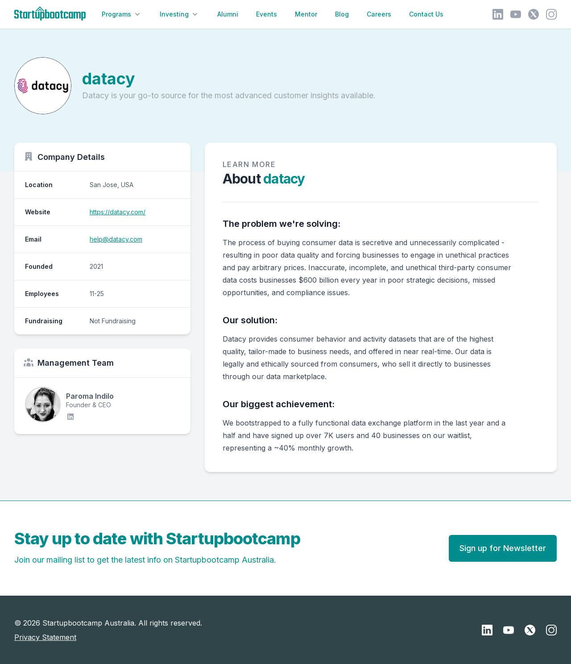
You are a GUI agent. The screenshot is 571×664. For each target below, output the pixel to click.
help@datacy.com (116, 239)
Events (266, 14)
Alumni (227, 14)
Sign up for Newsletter (502, 548)
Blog (342, 14)
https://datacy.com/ (117, 212)
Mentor (306, 14)
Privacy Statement (45, 637)
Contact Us (426, 14)
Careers (379, 14)
